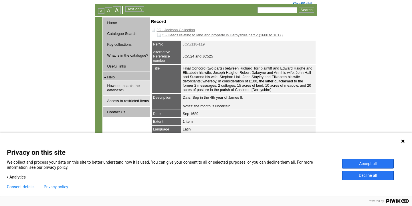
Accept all (368, 163)
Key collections (119, 44)
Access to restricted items (128, 101)
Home (112, 23)
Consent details (21, 187)
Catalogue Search (121, 33)
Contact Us (116, 112)
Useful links (116, 66)
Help (111, 77)
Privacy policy (56, 187)
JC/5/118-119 (194, 44)
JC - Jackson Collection (176, 30)
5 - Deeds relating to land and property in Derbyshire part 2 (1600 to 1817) (223, 35)
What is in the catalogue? (127, 55)
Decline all (368, 175)
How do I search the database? (123, 88)
